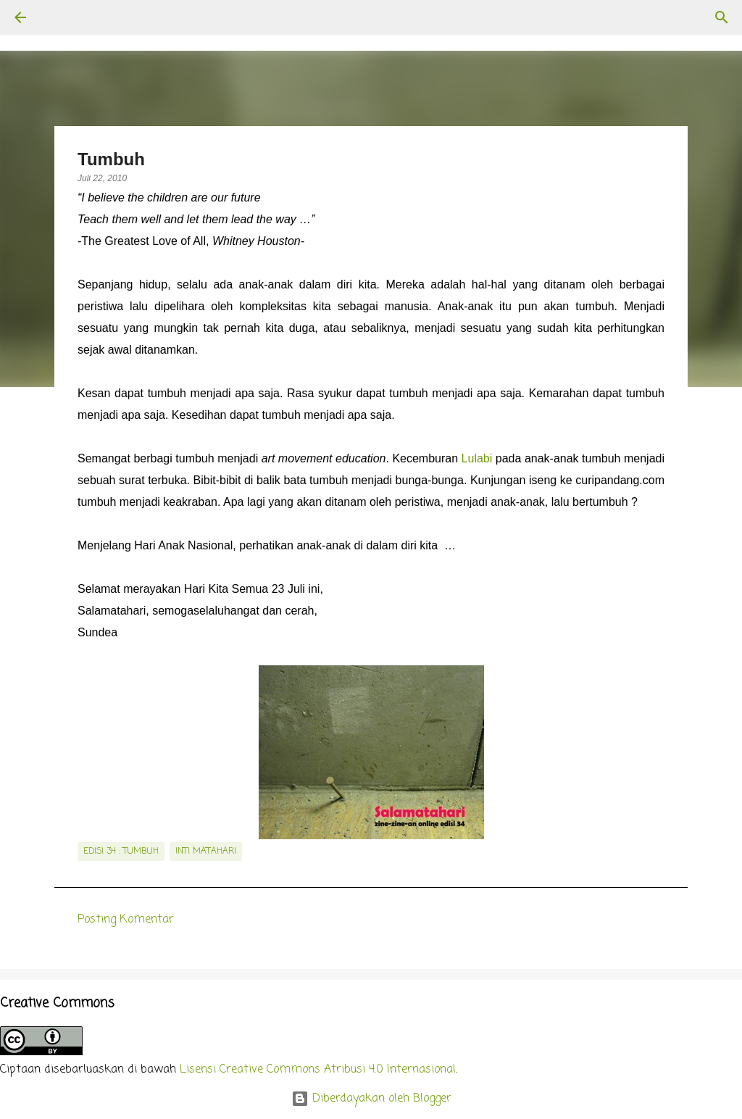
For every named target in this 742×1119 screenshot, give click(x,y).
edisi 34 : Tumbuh (121, 851)
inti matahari (205, 851)
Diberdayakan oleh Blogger (371, 1098)
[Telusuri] (61, 17)
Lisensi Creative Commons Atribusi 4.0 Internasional (318, 1069)
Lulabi (477, 458)
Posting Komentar (126, 919)
